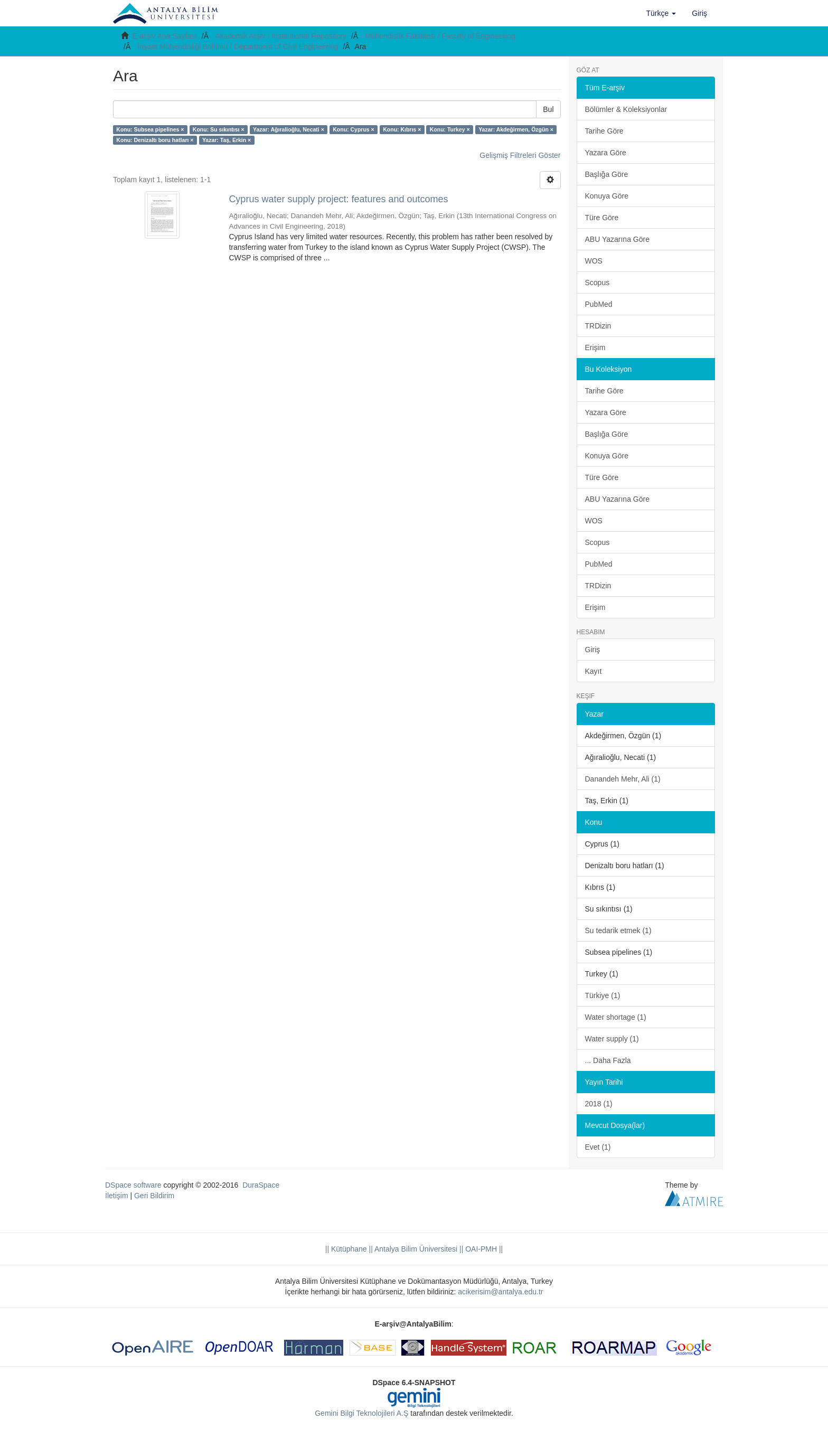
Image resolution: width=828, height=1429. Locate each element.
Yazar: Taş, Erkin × (226, 140)
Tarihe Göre (604, 131)
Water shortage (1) (615, 1017)
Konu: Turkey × (450, 129)
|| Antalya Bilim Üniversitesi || (415, 1249)
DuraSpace (260, 1185)
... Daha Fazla (608, 1060)
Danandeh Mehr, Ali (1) (623, 779)
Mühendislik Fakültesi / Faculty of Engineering (440, 36)
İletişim (116, 1195)
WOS (594, 261)
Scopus (597, 282)
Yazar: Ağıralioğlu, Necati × (288, 129)
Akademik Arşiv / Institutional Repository (280, 36)
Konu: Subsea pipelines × (150, 129)
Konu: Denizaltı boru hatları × (154, 140)
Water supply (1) (612, 1039)
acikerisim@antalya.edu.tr (500, 1291)
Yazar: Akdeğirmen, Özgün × (515, 129)
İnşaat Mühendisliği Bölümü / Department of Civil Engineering (237, 46)
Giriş (592, 649)
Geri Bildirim (154, 1195)
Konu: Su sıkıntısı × (218, 129)
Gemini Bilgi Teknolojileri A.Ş (361, 1413)
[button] (661, 13)
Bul (548, 109)
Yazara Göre (605, 152)
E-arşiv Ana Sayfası (165, 36)
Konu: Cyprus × (353, 129)
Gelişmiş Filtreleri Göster (519, 155)
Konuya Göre (607, 196)
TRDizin (598, 326)
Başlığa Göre (606, 174)
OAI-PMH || (483, 1249)
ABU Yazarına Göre (617, 239)
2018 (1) (599, 1103)
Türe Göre (602, 217)
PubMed (599, 304)
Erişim (595, 347)
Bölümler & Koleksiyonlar (626, 109)
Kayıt (593, 671)
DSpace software (133, 1185)
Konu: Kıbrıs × (402, 129)
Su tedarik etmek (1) (618, 930)
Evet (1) (598, 1147)
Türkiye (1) (602, 995)
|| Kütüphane (346, 1249)
